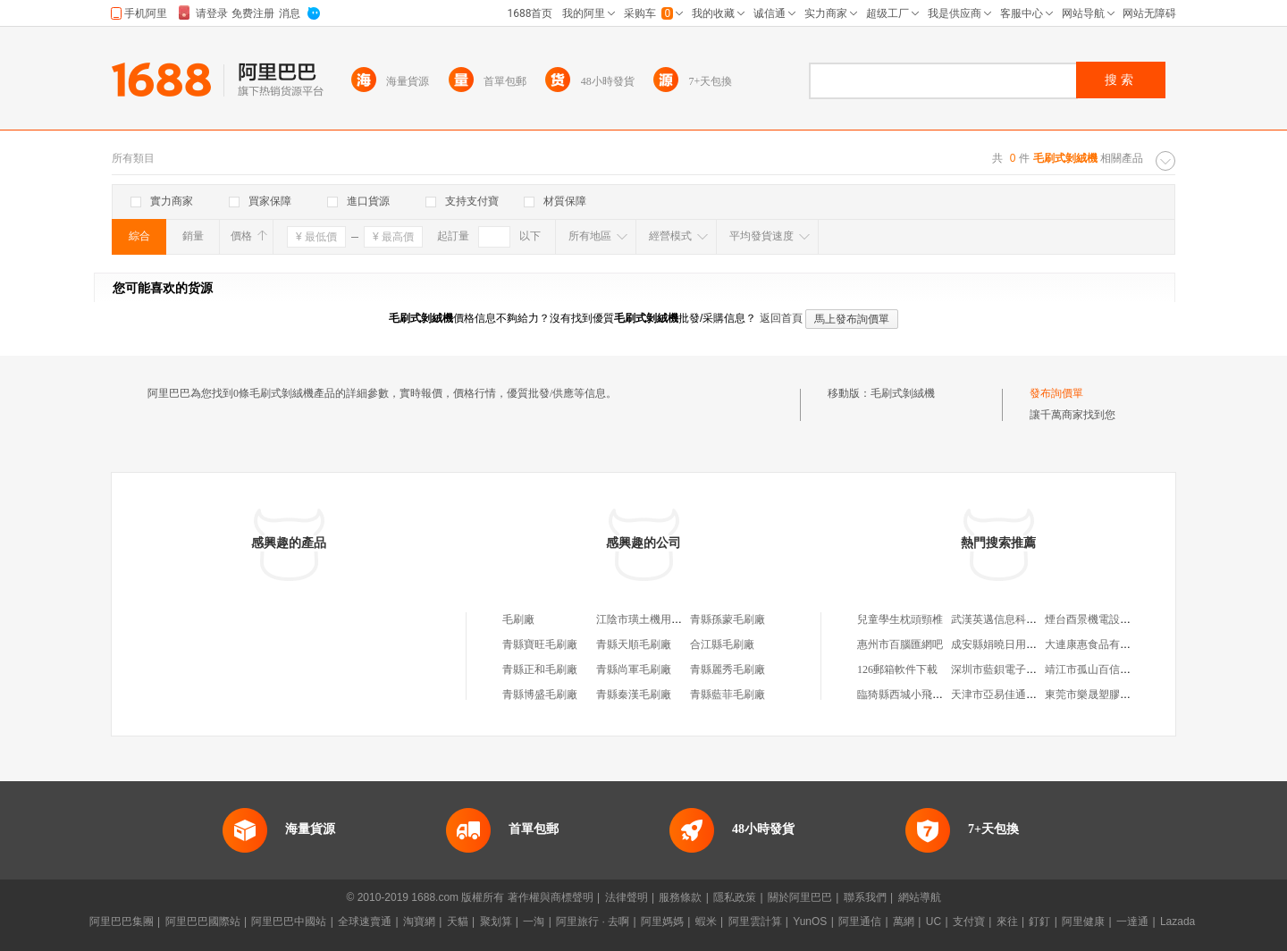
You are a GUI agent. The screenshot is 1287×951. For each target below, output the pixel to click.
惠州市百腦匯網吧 (900, 644)
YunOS (810, 921)
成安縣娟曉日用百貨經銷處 (1015, 644)
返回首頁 (781, 318)
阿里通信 (859, 921)
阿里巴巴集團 (121, 921)
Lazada (1177, 921)
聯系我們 (865, 897)
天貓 (457, 921)
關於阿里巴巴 (800, 897)
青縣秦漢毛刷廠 (633, 694)
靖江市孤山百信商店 (1093, 669)
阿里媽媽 (662, 921)
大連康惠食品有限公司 (1098, 644)
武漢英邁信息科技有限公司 (1015, 619)
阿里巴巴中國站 (288, 921)
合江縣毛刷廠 (722, 644)
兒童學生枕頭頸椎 (900, 619)
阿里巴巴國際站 (202, 921)
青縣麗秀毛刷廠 (727, 669)
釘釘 (1039, 921)
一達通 (1132, 921)
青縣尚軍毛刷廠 (633, 669)
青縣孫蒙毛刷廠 (727, 619)
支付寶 (969, 921)
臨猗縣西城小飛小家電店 (916, 694)
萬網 (903, 921)
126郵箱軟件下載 (897, 669)
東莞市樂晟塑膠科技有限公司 (1114, 694)
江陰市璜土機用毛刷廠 (649, 619)
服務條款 (680, 897)
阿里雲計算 (755, 921)
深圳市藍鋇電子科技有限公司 (1020, 669)
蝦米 (706, 921)
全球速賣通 (364, 921)
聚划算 (496, 921)
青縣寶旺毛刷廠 (539, 644)
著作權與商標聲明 (550, 897)
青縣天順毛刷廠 (633, 644)
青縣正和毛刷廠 (539, 669)
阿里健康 (1083, 921)
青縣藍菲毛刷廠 (727, 694)
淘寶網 (419, 921)
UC (933, 921)
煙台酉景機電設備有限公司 (1109, 619)
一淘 (533, 921)
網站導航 (919, 897)
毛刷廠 (518, 619)
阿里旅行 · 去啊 (592, 921)
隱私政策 (734, 897)
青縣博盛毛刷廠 (539, 694)
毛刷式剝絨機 (903, 393)
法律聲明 (626, 897)
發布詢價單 (1056, 393)
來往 (1007, 921)
